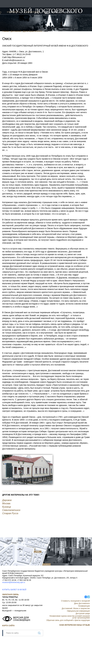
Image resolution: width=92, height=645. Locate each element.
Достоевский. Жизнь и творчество (76, 608)
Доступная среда (83, 613)
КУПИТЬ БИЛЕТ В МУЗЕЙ (14, 589)
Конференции (84, 606)
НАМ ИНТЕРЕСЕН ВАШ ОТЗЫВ (74, 625)
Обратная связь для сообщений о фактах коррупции (68, 620)
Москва (6, 503)
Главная (5, 31)
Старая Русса (10, 513)
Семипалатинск (11, 510)
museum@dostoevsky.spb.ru (13, 582)
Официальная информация (78, 611)
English (69, 12)
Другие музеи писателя (32, 31)
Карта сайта (8, 626)
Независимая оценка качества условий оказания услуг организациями (69, 617)
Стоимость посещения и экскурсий (75, 601)
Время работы (13, 12)
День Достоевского (82, 603)
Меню (54, 12)
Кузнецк (6, 507)
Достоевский (16, 31)
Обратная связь (10, 594)
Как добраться (32, 12)
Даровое (7, 500)
